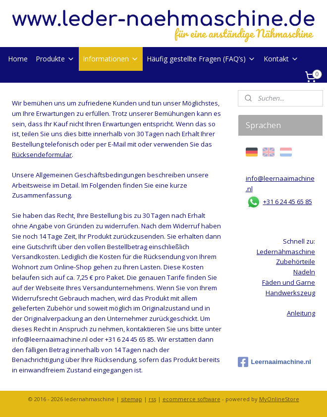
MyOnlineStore (279, 399)
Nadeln (304, 271)
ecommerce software (191, 399)
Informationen (111, 58)
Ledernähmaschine (286, 251)
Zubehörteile (295, 261)
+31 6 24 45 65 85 (287, 201)
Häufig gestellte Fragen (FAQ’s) (201, 58)
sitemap (131, 399)
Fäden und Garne (288, 282)
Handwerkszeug (290, 292)
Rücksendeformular (42, 154)
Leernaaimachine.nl (274, 362)
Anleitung (301, 313)
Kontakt (281, 58)
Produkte (55, 58)
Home (18, 58)
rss (152, 399)
